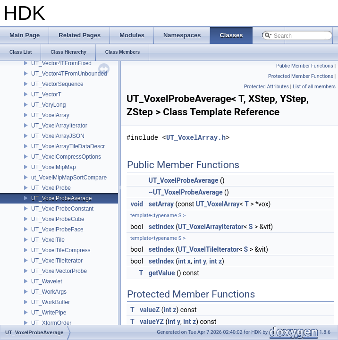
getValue (162, 273)
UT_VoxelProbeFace (57, 229)
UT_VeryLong (48, 105)
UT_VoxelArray (50, 115)
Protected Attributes (266, 87)
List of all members (314, 87)
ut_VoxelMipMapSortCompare (69, 177)
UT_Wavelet (46, 281)
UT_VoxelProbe (51, 188)
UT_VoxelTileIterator (57, 260)
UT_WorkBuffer (50, 302)
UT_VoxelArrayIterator (59, 125)
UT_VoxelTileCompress (61, 250)
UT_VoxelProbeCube (57, 219)
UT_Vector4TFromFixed (61, 63)
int (182, 261)
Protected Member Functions (300, 76)
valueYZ (152, 321)
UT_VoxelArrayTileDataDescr (68, 146)
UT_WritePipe (48, 312)
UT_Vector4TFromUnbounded (69, 73)
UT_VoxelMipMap (53, 167)
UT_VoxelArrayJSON (57, 136)
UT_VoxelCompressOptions (66, 156)
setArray (161, 204)
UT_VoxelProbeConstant (62, 208)
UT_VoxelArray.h (196, 137)
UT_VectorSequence (57, 84)
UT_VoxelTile (48, 240)
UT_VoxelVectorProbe (59, 271)
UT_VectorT (46, 94)
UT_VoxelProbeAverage (61, 198)
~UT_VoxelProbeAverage (186, 192)
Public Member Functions (304, 66)
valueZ (150, 310)
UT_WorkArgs (49, 292)
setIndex (161, 226)
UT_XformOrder (51, 323)
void (137, 204)
